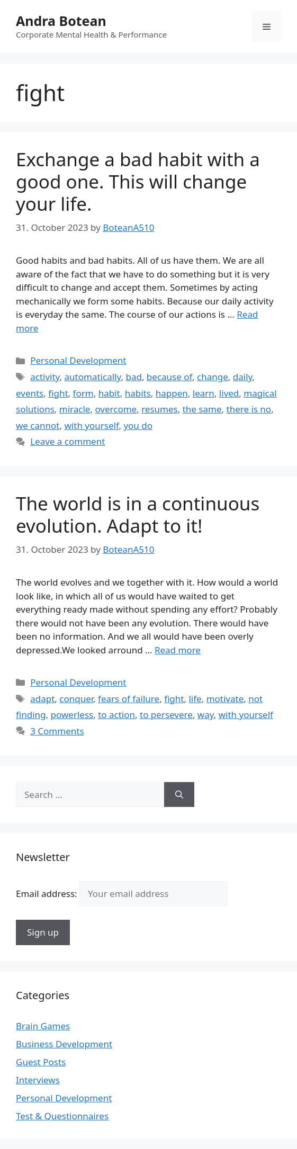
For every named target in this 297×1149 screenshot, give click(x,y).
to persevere (166, 714)
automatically (93, 377)
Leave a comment (67, 441)
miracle (75, 409)
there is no (249, 409)
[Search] (179, 794)
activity (44, 377)
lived (229, 393)
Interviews (38, 1080)
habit (109, 393)
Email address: (122, 893)
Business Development (64, 1044)
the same (202, 409)
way (205, 714)
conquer (76, 699)
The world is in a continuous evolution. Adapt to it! (137, 514)
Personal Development (78, 360)
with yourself (92, 425)
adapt (42, 699)
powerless (72, 714)
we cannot (38, 425)
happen (172, 393)
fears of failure (128, 699)
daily (243, 377)
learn (203, 393)
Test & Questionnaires (62, 1116)
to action (116, 714)
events (29, 393)
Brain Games (43, 1026)
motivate (225, 699)
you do (137, 425)
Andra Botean (61, 21)
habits (138, 393)
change (212, 377)
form (83, 393)
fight (58, 393)
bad (133, 377)
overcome (116, 409)
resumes (159, 409)
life (194, 699)
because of (169, 377)
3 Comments (57, 731)
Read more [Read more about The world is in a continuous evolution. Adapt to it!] (178, 650)
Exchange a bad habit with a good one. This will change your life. (138, 181)
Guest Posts (41, 1062)
